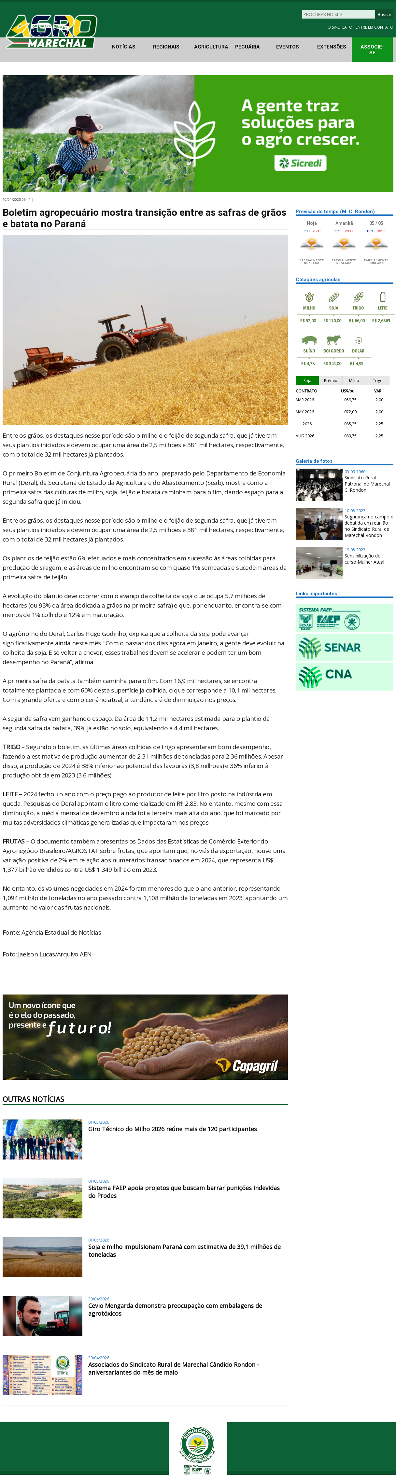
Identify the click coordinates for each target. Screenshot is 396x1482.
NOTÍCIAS (123, 47)
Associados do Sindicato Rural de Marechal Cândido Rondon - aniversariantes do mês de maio (173, 1368)
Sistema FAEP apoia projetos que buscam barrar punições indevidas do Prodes (184, 1192)
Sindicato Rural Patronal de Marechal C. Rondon (367, 483)
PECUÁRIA (247, 47)
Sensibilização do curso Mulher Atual (364, 559)
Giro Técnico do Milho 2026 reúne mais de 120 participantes (172, 1129)
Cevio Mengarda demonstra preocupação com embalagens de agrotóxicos (175, 1309)
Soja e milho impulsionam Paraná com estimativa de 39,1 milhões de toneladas (184, 1250)
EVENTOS (287, 47)
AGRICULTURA (211, 47)
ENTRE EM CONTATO (374, 27)
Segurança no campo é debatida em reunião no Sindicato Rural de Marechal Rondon (369, 526)
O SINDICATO (340, 27)
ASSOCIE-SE (372, 50)
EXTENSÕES (331, 47)
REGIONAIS (166, 47)
